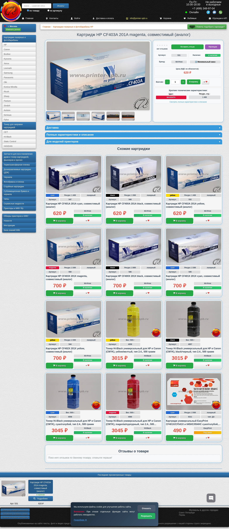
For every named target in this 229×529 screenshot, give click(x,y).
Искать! (60, 6)
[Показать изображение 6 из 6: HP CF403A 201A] (128, 116)
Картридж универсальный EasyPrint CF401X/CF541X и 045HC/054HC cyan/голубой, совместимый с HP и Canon (192, 424)
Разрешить (146, 516)
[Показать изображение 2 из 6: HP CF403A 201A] (68, 116)
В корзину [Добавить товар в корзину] (193, 82)
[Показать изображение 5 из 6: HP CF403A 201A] (113, 116)
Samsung (8, 73)
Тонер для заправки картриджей (13, 126)
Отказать (146, 508)
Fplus (6, 119)
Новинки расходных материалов (15, 517)
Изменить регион (13, 30)
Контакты (52, 18)
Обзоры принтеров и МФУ (16, 216)
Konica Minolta (10, 87)
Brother (7, 54)
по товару (33, 11)
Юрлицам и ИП (218, 18)
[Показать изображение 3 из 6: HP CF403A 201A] (83, 116)
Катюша (7, 115)
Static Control (10, 141)
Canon (7, 49)
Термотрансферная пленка (17, 165)
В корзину (59, 221)
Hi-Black (7, 137)
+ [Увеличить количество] (183, 82)
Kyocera (7, 59)
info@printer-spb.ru (136, 18)
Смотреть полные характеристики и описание (188, 102)
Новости (8, 221)
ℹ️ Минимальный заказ (205, 62)
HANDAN (8, 146)
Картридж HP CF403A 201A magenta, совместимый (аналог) (40, 486)
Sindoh (7, 105)
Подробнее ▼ (80, 520)
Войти (75, 18)
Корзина (165, 18)
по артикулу (54, 11)
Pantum (7, 101)
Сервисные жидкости (14, 203)
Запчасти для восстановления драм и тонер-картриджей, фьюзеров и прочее (18, 157)
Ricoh (6, 91)
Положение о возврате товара (15, 514)
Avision (7, 110)
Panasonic (8, 77)
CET (6, 132)
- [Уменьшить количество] (167, 82)
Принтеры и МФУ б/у (13, 208)
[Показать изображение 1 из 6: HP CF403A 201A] (53, 116)
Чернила (8, 177)
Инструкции (9, 225)
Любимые (190, 18)
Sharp (6, 96)
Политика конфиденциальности (15, 510)
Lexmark (8, 68)
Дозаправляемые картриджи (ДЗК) (17, 171)
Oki (5, 82)
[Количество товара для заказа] (175, 82)
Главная (27, 18)
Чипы (6, 199)
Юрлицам (213, 47)
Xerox (6, 63)
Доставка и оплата (103, 18)
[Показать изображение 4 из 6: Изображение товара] (98, 116)
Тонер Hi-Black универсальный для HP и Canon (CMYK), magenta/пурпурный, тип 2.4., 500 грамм (133, 424)
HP (5, 45)
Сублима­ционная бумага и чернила (16, 192)
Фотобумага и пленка (14, 182)
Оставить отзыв (187, 47)
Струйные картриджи (14, 186)
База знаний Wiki (12, 230)
